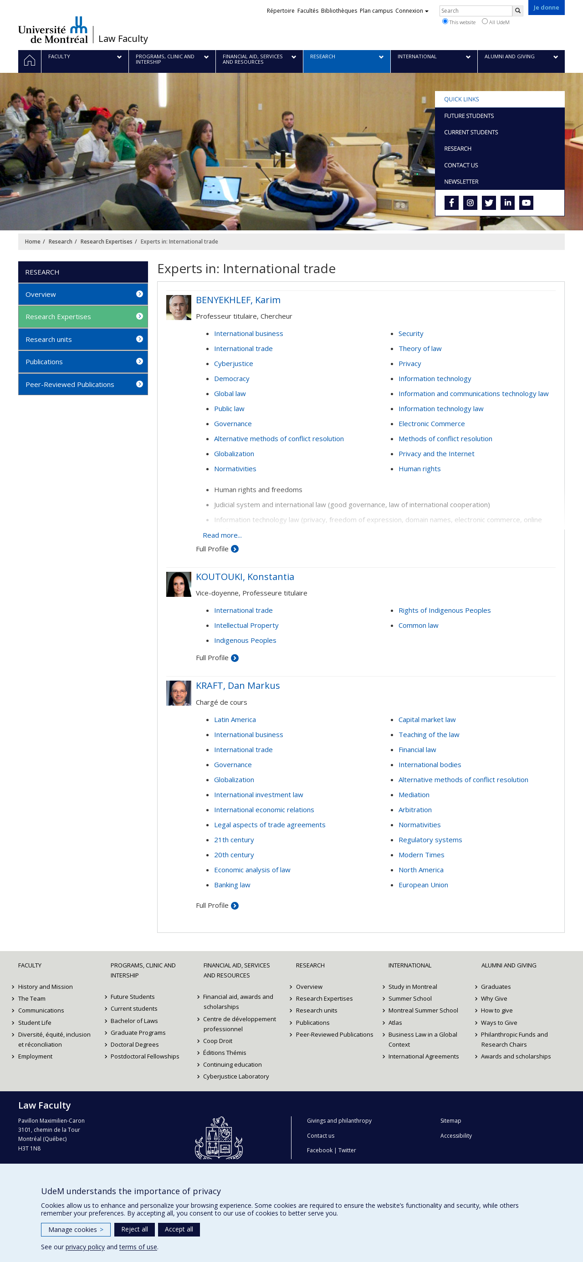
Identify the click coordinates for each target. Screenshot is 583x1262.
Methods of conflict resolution (445, 438)
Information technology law (441, 408)
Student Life (34, 1022)
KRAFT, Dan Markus (238, 685)
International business (248, 333)
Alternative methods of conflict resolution (279, 438)
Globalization (234, 453)
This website (459, 21)
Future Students (133, 996)
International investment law (258, 794)
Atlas (395, 1022)
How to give (497, 1010)
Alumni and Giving (509, 965)
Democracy (232, 378)
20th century (234, 854)
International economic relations (264, 809)
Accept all (179, 1229)
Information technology (435, 378)
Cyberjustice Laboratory (237, 1076)
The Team (32, 998)
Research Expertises (107, 241)
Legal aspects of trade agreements (270, 824)
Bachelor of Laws (134, 1021)
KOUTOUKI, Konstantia (245, 576)
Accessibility (456, 1136)
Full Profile (212, 548)
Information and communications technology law (474, 393)
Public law (229, 408)
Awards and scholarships (516, 1056)
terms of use (138, 1246)
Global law (230, 393)
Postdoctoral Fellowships (145, 1056)
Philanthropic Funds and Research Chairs (514, 1039)
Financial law (417, 749)
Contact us (320, 1136)
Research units (49, 339)
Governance (233, 423)
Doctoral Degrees (135, 1044)
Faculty (29, 965)
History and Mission (45, 986)
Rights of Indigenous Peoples (445, 610)
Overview (41, 294)
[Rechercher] (517, 10)
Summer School (410, 998)
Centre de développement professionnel (240, 1024)
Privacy (410, 363)
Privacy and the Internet (437, 453)
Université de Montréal (53, 29)
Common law (419, 625)
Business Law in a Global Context (423, 1039)
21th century (234, 839)
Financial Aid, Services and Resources (237, 970)
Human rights (420, 468)
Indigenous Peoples (245, 640)
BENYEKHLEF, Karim (238, 300)
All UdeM (496, 21)
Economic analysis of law (252, 869)
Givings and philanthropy (339, 1121)
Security (411, 333)
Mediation (414, 794)
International (410, 965)
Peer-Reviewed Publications (70, 384)
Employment (35, 1056)
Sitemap (450, 1121)
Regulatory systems (430, 839)
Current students (134, 1008)
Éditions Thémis (225, 1052)
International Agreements (424, 1056)
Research (60, 241)
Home (33, 241)
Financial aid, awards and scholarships (239, 1001)
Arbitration (415, 809)
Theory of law (420, 348)
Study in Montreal (413, 986)
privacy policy (85, 1246)
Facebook (319, 1150)
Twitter (347, 1150)
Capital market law (427, 719)
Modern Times (422, 854)
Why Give (494, 998)
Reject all (134, 1229)
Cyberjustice (233, 363)
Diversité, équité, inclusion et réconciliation (54, 1039)
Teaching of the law (429, 734)
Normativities (235, 468)
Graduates (496, 986)
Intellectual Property (246, 625)
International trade (243, 348)
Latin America (235, 719)
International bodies (430, 764)
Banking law (232, 884)
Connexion (412, 11)
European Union (423, 884)
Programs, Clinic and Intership (143, 970)
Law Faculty (123, 38)
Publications (44, 361)
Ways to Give (499, 1022)
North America (421, 869)
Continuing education (233, 1064)
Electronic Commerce (432, 423)
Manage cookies (75, 1229)
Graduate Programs (138, 1032)
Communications (41, 1010)
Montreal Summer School (423, 1010)
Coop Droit (218, 1041)
